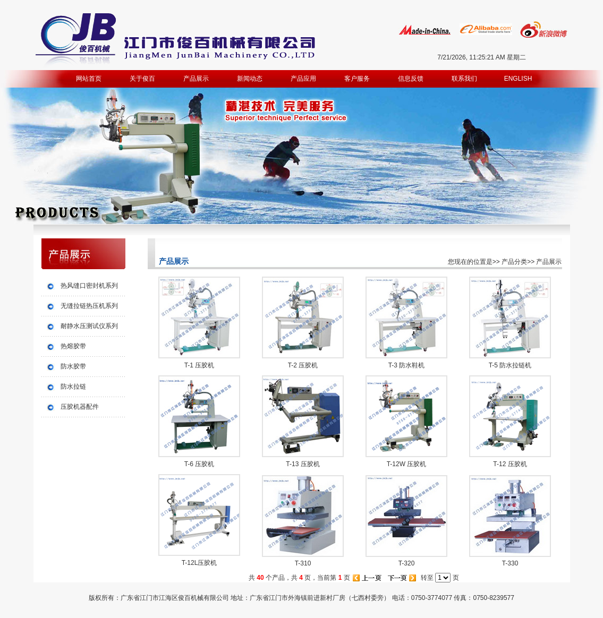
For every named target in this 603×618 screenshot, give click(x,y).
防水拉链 (73, 386)
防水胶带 (73, 366)
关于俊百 (142, 78)
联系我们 (464, 78)
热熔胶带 (73, 346)
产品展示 (196, 78)
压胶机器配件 (80, 406)
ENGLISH (518, 78)
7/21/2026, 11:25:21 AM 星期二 (481, 57)
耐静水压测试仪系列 (89, 326)
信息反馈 (410, 78)
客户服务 (357, 78)
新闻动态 (249, 78)
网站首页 (88, 78)
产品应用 (303, 78)
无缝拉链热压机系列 (89, 306)
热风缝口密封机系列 (89, 285)
